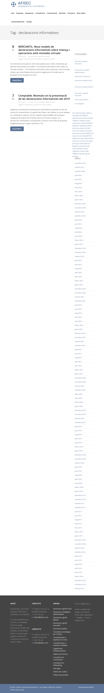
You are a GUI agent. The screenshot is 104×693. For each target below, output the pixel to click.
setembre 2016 (80, 552)
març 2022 (78, 321)
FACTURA (87, 128)
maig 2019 (78, 435)
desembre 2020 (80, 378)
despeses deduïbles (79, 126)
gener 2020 (78, 406)
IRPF (88, 136)
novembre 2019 (80, 414)
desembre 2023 (80, 248)
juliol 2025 (78, 175)
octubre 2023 (79, 256)
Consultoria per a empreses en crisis (60, 638)
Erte (73, 128)
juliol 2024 (78, 220)
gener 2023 (78, 285)
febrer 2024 (79, 240)
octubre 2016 (79, 548)
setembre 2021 (80, 345)
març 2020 (78, 398)
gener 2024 (78, 244)
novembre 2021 (80, 337)
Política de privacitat (60, 675)
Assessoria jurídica (81, 99)
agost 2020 (78, 394)
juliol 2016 (78, 556)
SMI (87, 151)
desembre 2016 (80, 540)
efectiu (89, 126)
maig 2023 (78, 268)
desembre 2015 (80, 580)
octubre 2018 (79, 463)
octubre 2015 (79, 588)
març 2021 (78, 366)
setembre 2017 (80, 507)
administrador (81, 113)
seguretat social (78, 151)
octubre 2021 (79, 341)
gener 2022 (78, 329)
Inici (12, 13)
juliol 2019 (78, 426)
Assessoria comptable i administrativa (62, 613)
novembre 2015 (80, 584)
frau (78, 131)
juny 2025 (78, 179)
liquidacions (76, 138)
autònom (75, 118)
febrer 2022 (79, 325)
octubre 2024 (79, 212)
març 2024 (78, 236)
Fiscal (74, 131)
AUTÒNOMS (84, 115)
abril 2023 (78, 273)
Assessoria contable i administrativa (42, 102)
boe (80, 118)
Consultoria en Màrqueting (58, 664)
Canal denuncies (17, 22)
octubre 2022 (79, 297)
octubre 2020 (79, 386)
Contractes (76, 123)
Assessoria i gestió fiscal (83, 80)
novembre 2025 (80, 163)
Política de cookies (60, 672)
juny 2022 (78, 309)
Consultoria (40, 13)
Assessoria (29, 13)
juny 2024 (78, 224)
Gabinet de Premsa (60, 654)
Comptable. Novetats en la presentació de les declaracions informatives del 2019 (44, 97)
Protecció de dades (86, 141)
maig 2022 (78, 313)
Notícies (62, 13)
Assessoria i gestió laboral (84, 87)
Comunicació (52, 13)
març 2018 (78, 483)
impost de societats (79, 133)
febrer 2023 (79, 281)
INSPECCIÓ (90, 133)
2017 (74, 113)
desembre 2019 (80, 410)
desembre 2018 (80, 455)
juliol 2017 (78, 511)
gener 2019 (78, 451)
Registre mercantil (78, 146)
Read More (17, 80)
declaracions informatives (33, 59)
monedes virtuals (49, 59)
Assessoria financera (82, 76)
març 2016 (78, 572)
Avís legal (56, 668)
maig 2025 (78, 183)
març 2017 (78, 528)
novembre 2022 (80, 293)
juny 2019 (78, 430)
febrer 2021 (79, 370)
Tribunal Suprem (84, 154)
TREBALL (75, 154)
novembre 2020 (80, 382)
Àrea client (81, 13)
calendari (90, 118)
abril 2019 (78, 439)
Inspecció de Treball (79, 136)
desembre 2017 (80, 495)
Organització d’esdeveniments (59, 649)
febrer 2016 (79, 576)
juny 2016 (78, 560)
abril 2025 (78, 187)
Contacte (71, 13)
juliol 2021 (78, 349)
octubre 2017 (79, 503)
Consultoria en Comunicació (58, 658)
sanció (85, 149)
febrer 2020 (79, 402)
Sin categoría (79, 104)
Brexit (84, 118)
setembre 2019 (80, 422)
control (82, 123)
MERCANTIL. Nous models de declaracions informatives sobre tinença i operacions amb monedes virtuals (44, 50)
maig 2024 (78, 228)
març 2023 (78, 277)
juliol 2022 (78, 305)
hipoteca (83, 131)
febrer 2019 (79, 447)
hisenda (89, 131)
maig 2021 (78, 358)
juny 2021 (78, 354)
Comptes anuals (84, 121)
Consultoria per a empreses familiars (60, 644)
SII (85, 151)
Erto (76, 128)
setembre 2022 (80, 301)
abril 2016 (78, 568)
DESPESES (89, 123)
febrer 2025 (79, 196)
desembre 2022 (80, 289)
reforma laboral (84, 143)
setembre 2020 (80, 390)
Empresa (19, 13)
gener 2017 (78, 536)
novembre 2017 (80, 499)
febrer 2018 (79, 487)
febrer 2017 (79, 532)
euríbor (81, 128)
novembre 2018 (80, 459)
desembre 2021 (80, 333)
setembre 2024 (80, 216)
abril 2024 (78, 232)
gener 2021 (78, 374)
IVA (91, 136)
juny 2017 (78, 516)
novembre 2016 (80, 544)
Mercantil (84, 138)
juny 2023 (78, 264)
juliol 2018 (78, 467)
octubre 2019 (79, 418)
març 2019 (78, 443)
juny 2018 (78, 471)
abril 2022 (78, 317)
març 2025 (78, 191)
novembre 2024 (80, 208)
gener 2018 (78, 491)
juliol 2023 (78, 260)
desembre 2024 (80, 204)
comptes (75, 121)
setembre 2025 (80, 171)
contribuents (28, 105)
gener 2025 (78, 200)
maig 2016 (78, 564)
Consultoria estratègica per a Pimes (62, 633)
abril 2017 (78, 524)
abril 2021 (78, 362)
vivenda (75, 156)
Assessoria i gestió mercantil (40, 56)
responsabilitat (77, 149)
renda (87, 146)
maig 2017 (78, 520)
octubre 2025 (79, 167)
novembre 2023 (80, 252)
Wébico (91, 687)
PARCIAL (91, 138)
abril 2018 (78, 479)
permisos (75, 141)
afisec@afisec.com (40, 617)
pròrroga (75, 143)
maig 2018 (78, 475)
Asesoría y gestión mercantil (81, 62)
